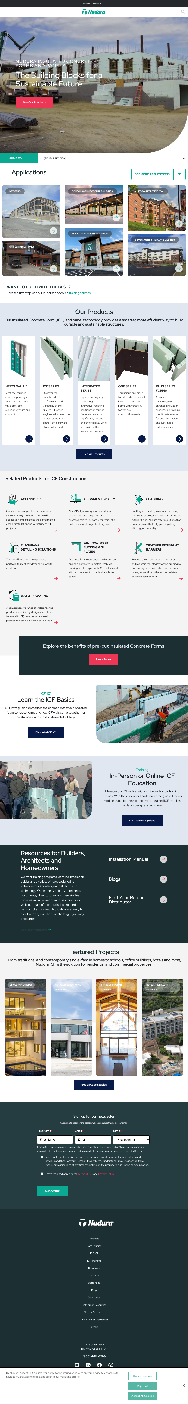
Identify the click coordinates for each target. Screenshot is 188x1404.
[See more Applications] (158, 174)
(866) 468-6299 (94, 1356)
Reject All (142, 1386)
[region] (94, 1385)
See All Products (94, 454)
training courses (80, 293)
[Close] (183, 1385)
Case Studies (94, 1246)
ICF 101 (94, 1253)
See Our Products (34, 102)
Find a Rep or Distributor (94, 1319)
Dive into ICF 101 (45, 732)
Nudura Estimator (94, 1312)
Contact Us (94, 1297)
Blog (94, 1290)
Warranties (94, 1282)
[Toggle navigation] (94, 3)
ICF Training (94, 1260)
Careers (94, 1327)
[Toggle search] (183, 12)
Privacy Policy (106, 1174)
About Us (94, 1275)
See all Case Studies (94, 1084)
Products (94, 1238)
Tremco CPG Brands (91, 3)
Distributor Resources (94, 1305)
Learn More (103, 659)
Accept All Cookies (142, 1396)
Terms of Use (85, 1174)
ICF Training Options (142, 820)
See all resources (34, 930)
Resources (94, 1268)
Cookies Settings (143, 1376)
